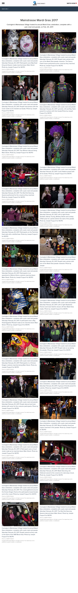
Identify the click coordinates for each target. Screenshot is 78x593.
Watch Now (72, 3)
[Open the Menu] (3, 3)
